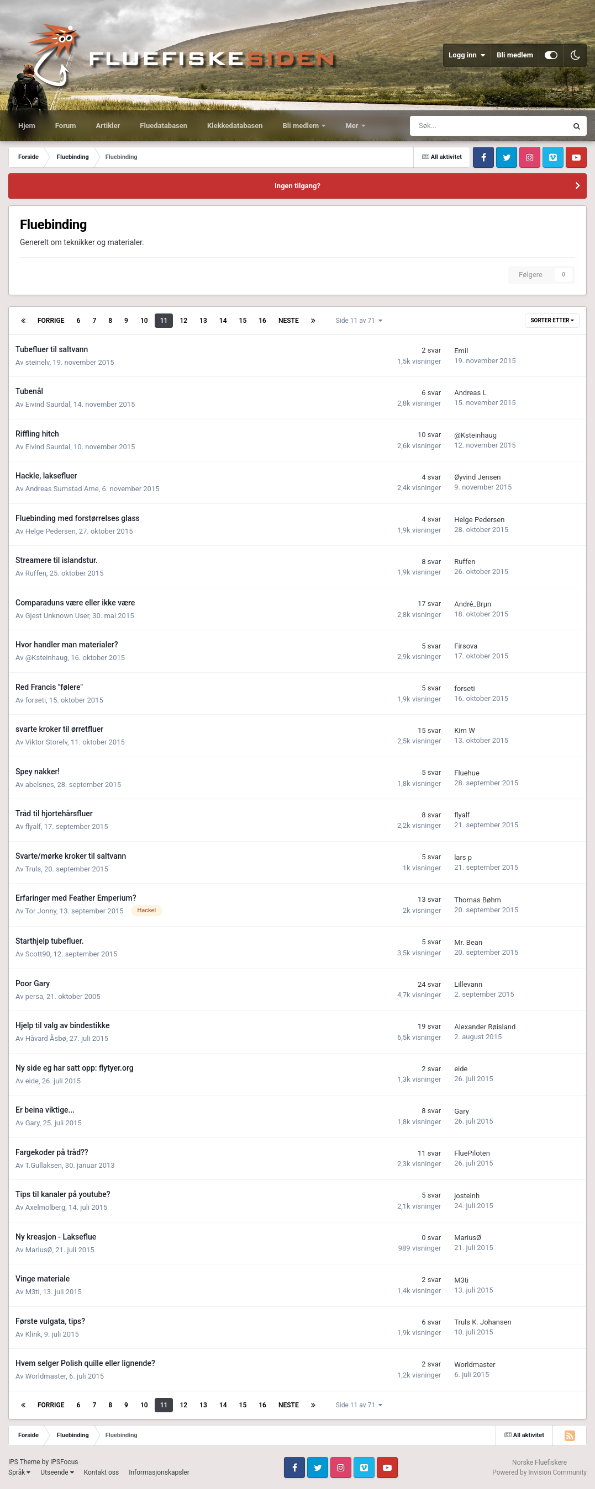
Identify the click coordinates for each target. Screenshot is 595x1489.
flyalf (33, 826)
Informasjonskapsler (159, 1472)
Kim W (464, 730)
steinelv (37, 362)
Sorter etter (552, 320)
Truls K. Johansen (483, 1322)
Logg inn (467, 55)
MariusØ (38, 1250)
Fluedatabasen (163, 125)
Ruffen (35, 573)
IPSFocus (64, 1462)
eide (32, 1081)
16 (262, 321)
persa (34, 996)
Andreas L (470, 393)
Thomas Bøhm (477, 900)
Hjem (26, 125)
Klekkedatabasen (234, 125)
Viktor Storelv (46, 742)
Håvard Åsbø (45, 1038)
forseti (35, 700)
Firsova (465, 646)
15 (243, 321)
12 (183, 321)
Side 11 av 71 (359, 321)
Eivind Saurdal (48, 404)
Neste (288, 321)
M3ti (32, 1292)
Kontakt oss (101, 1472)
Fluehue (467, 773)
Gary (32, 1123)
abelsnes (39, 784)
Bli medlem (515, 55)
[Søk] (452, 126)
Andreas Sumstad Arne (62, 489)
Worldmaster (45, 1376)
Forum (65, 125)
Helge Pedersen (50, 531)
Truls (33, 869)
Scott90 (37, 954)
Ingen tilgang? (297, 186)
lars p (463, 857)
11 (164, 321)
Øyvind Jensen (477, 477)
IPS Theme (24, 1462)
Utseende (56, 1472)
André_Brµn (472, 604)
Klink (33, 1334)
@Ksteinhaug (475, 435)
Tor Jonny (40, 911)
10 (144, 321)
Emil (461, 351)
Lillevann (468, 984)
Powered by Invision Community (539, 1472)
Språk (19, 1472)
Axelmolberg (45, 1207)
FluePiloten (472, 1153)
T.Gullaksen (43, 1165)
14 (223, 321)
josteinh (467, 1196)
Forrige (51, 321)
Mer (352, 125)
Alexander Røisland (484, 1027)
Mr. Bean (468, 942)
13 (203, 321)
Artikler (108, 125)
